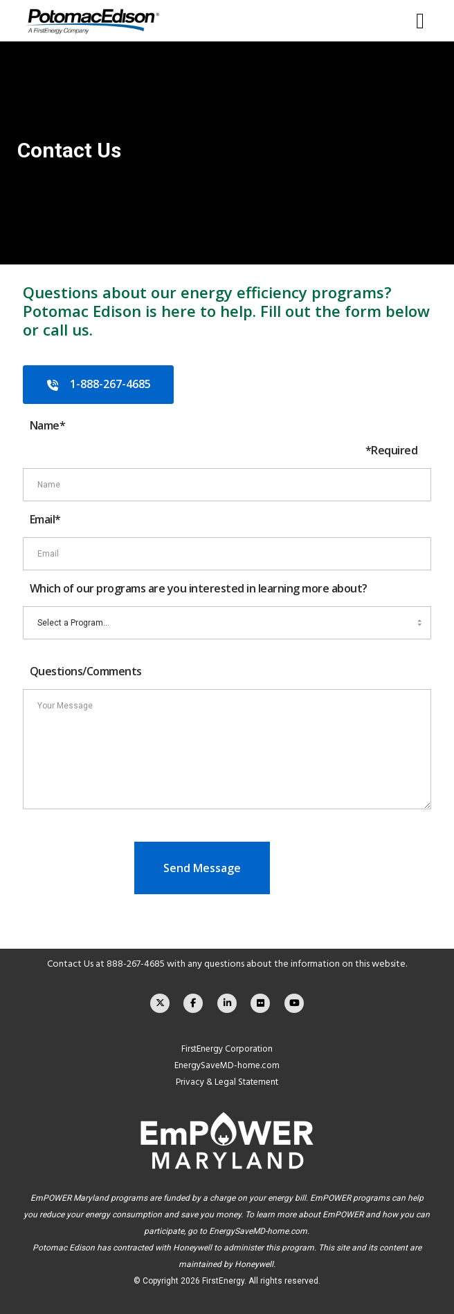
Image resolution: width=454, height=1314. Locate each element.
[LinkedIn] (227, 1003)
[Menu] (416, 20)
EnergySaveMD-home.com (227, 1065)
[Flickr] (260, 1003)
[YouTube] (294, 1003)
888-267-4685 (136, 964)
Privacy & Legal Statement (227, 1082)
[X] (160, 1003)
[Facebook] (193, 1003)
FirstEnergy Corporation (227, 1048)
